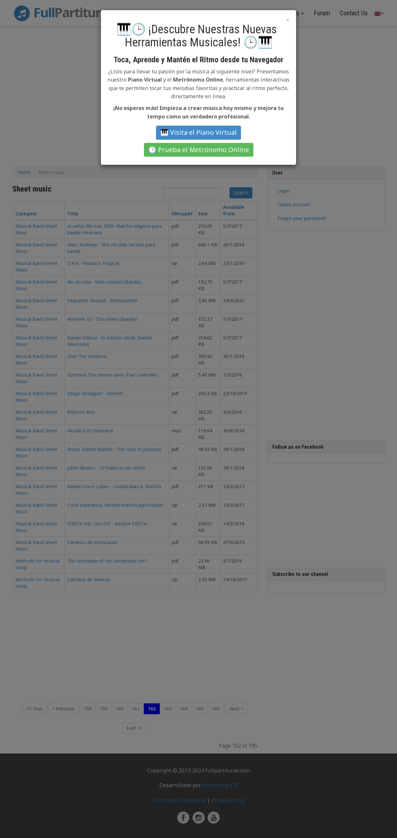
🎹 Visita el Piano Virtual (198, 132)
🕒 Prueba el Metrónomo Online (198, 149)
